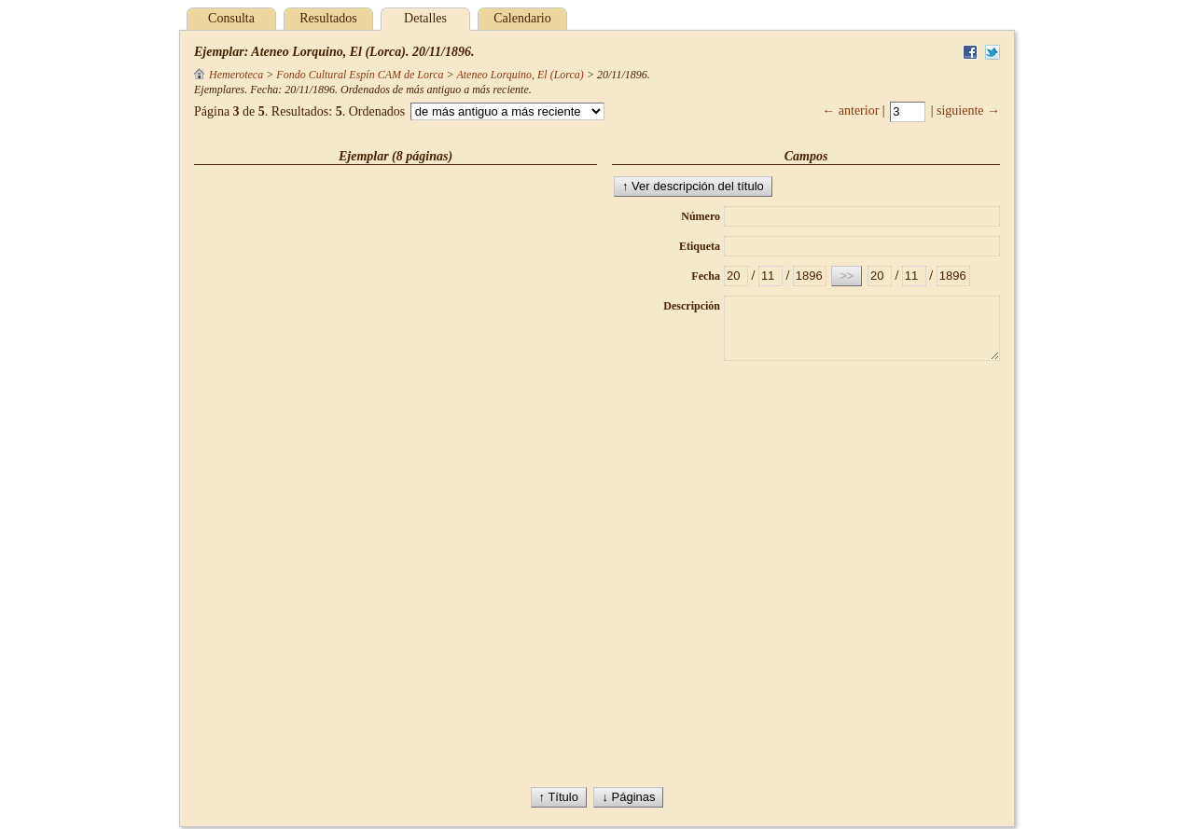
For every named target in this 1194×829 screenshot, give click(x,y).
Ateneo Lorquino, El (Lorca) (519, 74)
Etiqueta (699, 246)
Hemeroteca (228, 74)
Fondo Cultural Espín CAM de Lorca (359, 74)
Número (700, 216)
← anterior (850, 110)
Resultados (327, 18)
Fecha (705, 276)
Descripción (691, 305)
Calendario (521, 18)
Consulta (231, 18)
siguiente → (968, 110)
